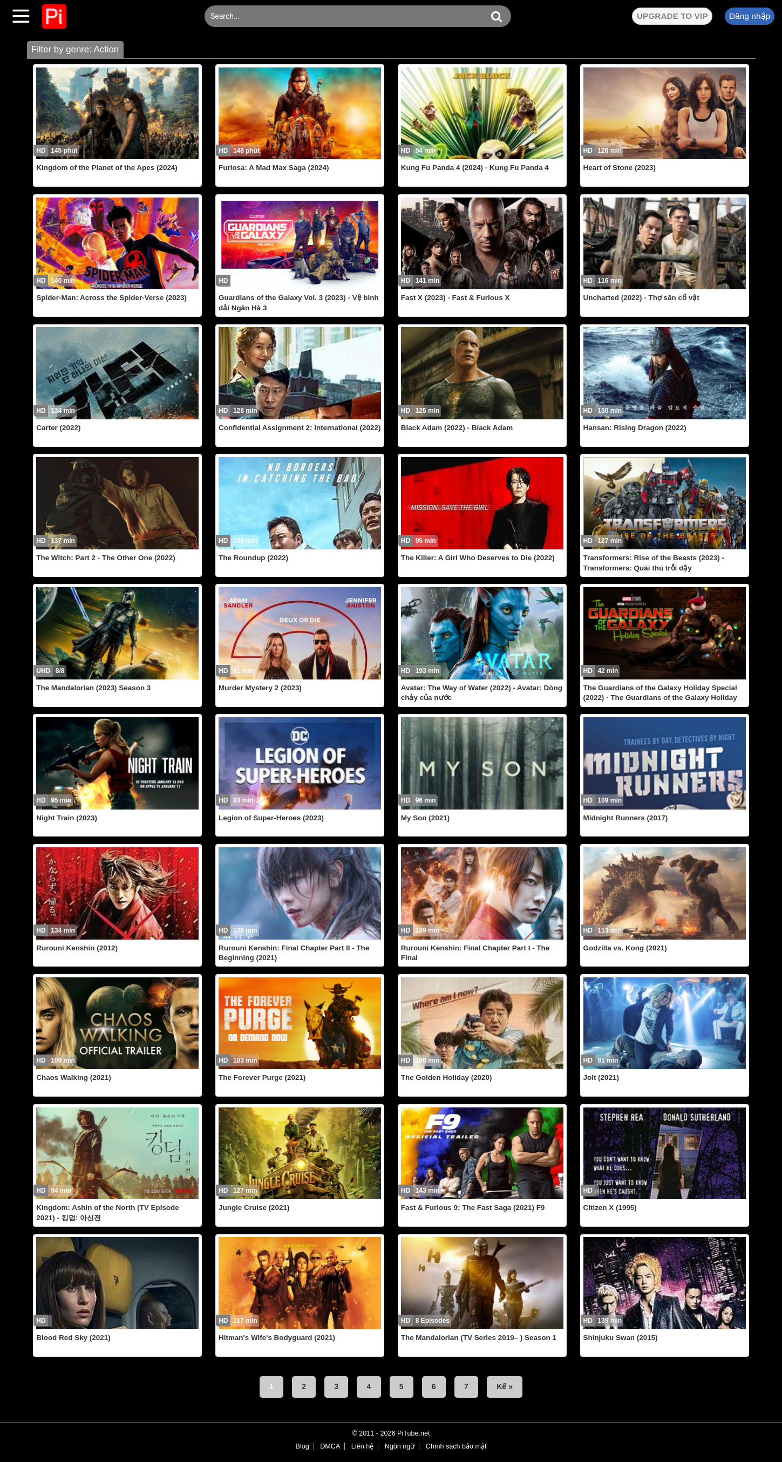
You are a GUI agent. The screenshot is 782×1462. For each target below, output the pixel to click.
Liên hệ (362, 1446)
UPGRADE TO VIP (672, 16)
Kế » (505, 1386)
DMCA (330, 1446)
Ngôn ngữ (400, 1446)
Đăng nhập (749, 16)
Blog (302, 1446)
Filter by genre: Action (75, 49)
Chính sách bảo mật (456, 1446)
